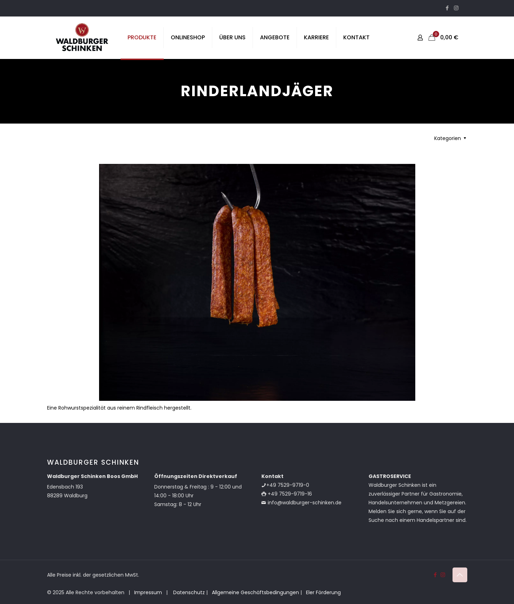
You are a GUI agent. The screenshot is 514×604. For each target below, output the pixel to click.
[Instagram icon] (456, 8)
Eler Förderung (323, 592)
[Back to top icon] (460, 575)
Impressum (148, 592)
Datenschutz (188, 592)
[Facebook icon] (447, 8)
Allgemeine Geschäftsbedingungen (255, 592)
